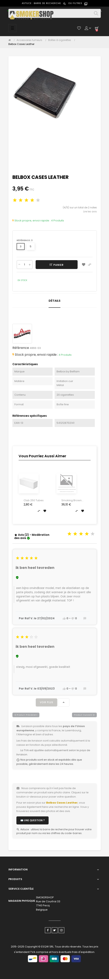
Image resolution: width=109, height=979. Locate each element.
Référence (20, 347)
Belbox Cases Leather (62, 803)
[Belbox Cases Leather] (21, 44)
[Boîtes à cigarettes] (60, 40)
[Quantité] (24, 265)
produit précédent (26, 714)
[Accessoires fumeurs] (30, 40)
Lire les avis (90, 211)
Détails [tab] (54, 301)
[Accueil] (10, 40)
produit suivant (84, 714)
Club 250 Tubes (34, 500)
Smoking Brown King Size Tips (71, 500)
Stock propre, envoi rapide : (31, 220)
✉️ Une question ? (32, 820)
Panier (57, 265)
